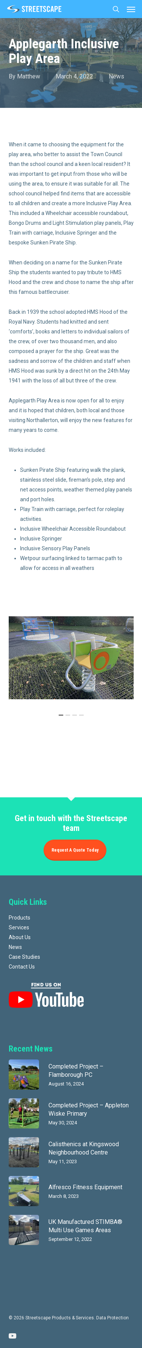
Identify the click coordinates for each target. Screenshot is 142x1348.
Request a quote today (74, 850)
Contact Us (22, 967)
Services (19, 927)
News (116, 76)
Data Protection (112, 1317)
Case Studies (24, 957)
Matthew (28, 76)
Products (19, 918)
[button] (131, 9)
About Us (20, 937)
